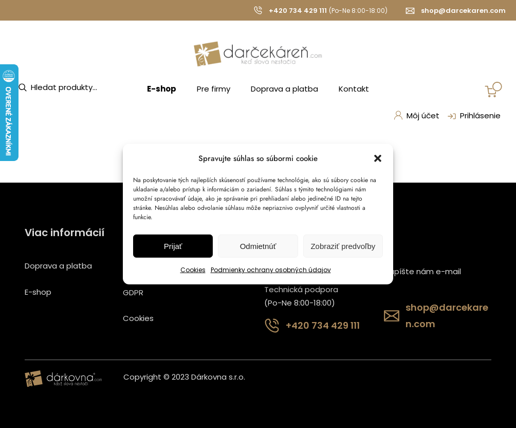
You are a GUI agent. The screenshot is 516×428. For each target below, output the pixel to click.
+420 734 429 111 (298, 10)
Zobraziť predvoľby (342, 246)
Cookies (193, 269)
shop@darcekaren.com (463, 10)
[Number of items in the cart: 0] (493, 89)
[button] (378, 158)
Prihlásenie (473, 116)
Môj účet (416, 115)
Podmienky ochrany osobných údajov (271, 269)
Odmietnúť (258, 246)
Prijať (173, 246)
